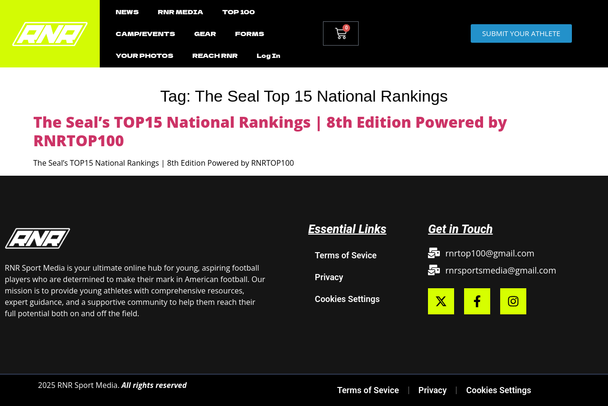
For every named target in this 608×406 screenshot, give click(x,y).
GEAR (205, 33)
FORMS (249, 33)
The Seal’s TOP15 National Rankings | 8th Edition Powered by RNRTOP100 (270, 131)
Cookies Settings (347, 299)
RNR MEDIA (180, 11)
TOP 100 (238, 11)
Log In (268, 55)
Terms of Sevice (346, 255)
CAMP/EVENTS (145, 33)
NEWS (127, 11)
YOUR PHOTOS (144, 55)
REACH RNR (215, 55)
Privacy (329, 277)
